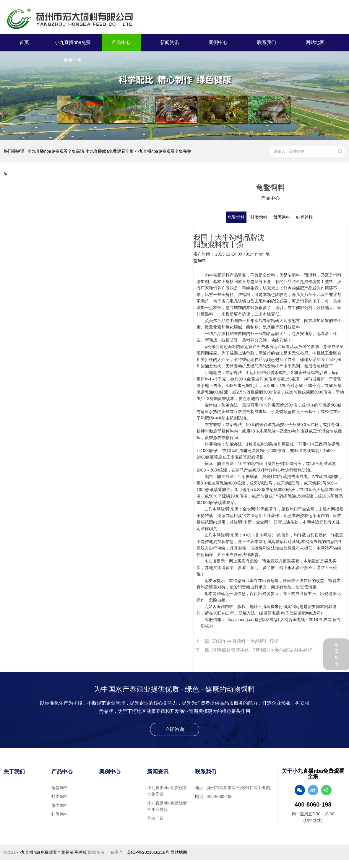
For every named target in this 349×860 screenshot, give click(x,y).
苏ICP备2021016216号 (148, 852)
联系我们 (266, 42)
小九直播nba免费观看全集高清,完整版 (52, 852)
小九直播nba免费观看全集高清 (55, 151)
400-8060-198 (220, 796)
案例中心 (218, 42)
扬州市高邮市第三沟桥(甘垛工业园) (239, 787)
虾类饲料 (301, 217)
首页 (24, 42)
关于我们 (14, 772)
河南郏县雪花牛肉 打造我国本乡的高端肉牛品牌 (262, 650)
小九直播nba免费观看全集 (73, 51)
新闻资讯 (169, 42)
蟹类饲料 (280, 217)
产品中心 (121, 42)
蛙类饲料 (260, 217)
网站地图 (315, 42)
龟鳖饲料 (239, 217)
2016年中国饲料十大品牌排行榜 (245, 641)
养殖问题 (155, 818)
